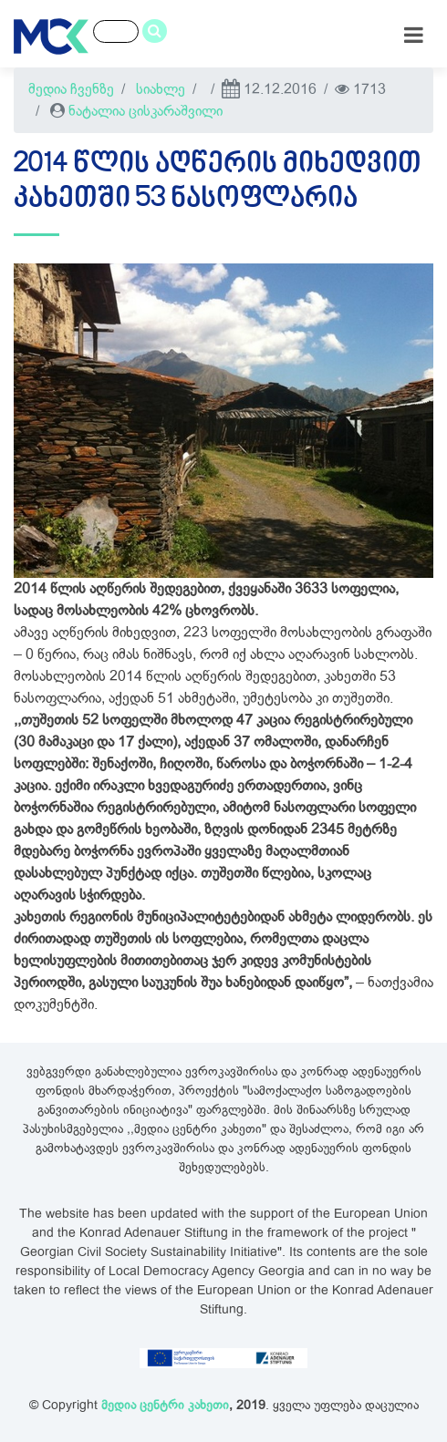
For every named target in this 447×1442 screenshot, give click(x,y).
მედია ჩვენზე (71, 89)
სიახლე (160, 89)
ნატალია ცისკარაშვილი (145, 111)
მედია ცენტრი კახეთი (165, 1405)
